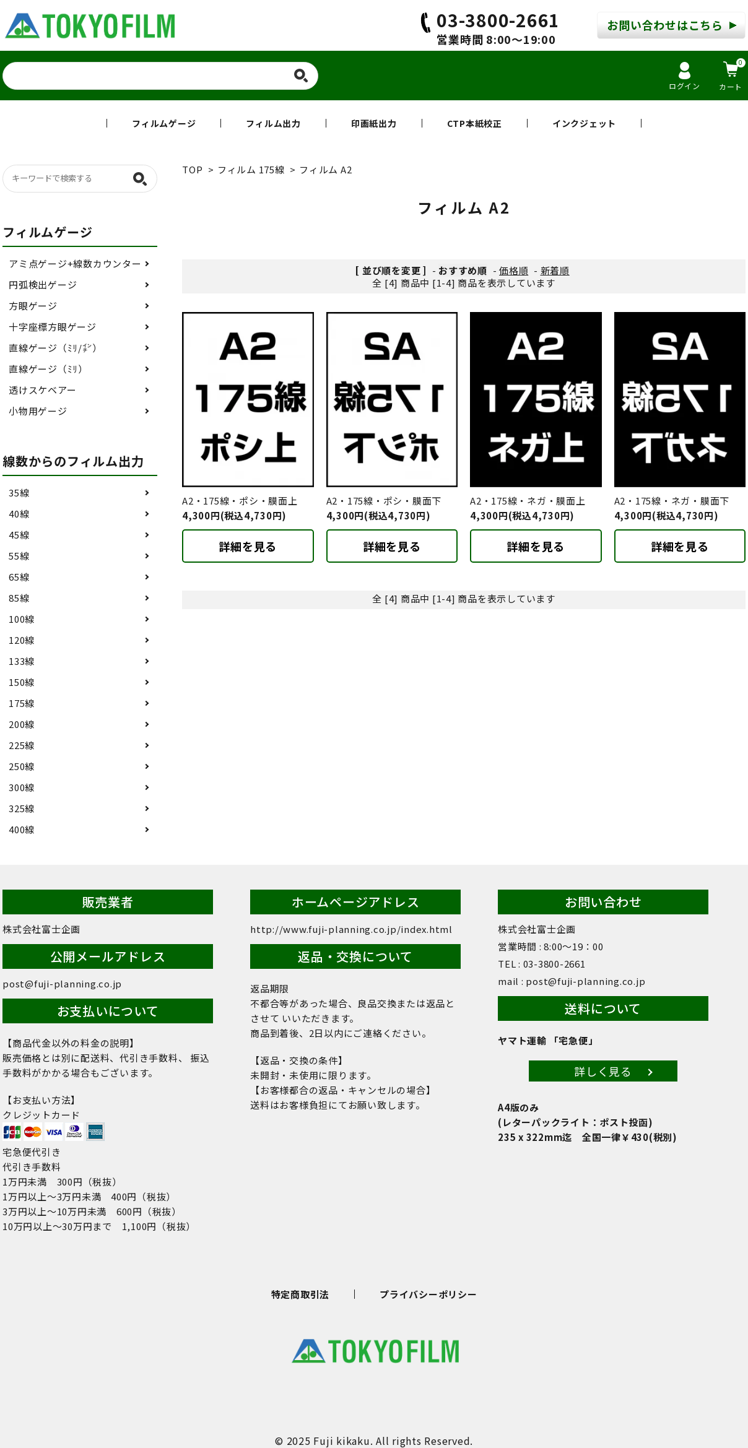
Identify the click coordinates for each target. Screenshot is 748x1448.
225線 (22, 745)
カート (732, 75)
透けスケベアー (42, 389)
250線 (22, 766)
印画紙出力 (374, 123)
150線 (22, 681)
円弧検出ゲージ (43, 284)
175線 (22, 702)
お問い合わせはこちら (665, 25)
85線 (19, 597)
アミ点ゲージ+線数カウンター (75, 263)
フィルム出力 (273, 123)
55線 (19, 555)
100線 (22, 618)
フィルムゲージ (164, 123)
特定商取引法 (300, 1294)
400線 (22, 829)
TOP (192, 169)
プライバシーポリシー (428, 1294)
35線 (19, 492)
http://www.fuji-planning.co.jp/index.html (351, 928)
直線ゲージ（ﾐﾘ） (48, 368)
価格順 (513, 270)
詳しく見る (603, 1071)
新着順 (555, 270)
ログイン (684, 76)
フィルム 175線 (251, 169)
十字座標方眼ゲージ (53, 326)
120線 (22, 639)
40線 (19, 513)
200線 (22, 724)
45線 (19, 534)
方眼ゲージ (33, 305)
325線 (22, 808)
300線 (22, 787)
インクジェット (584, 123)
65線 (19, 576)
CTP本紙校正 (474, 123)
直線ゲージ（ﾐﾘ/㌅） (55, 347)
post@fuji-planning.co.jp (62, 983)
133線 (22, 660)
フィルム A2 (325, 169)
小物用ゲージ (38, 410)
